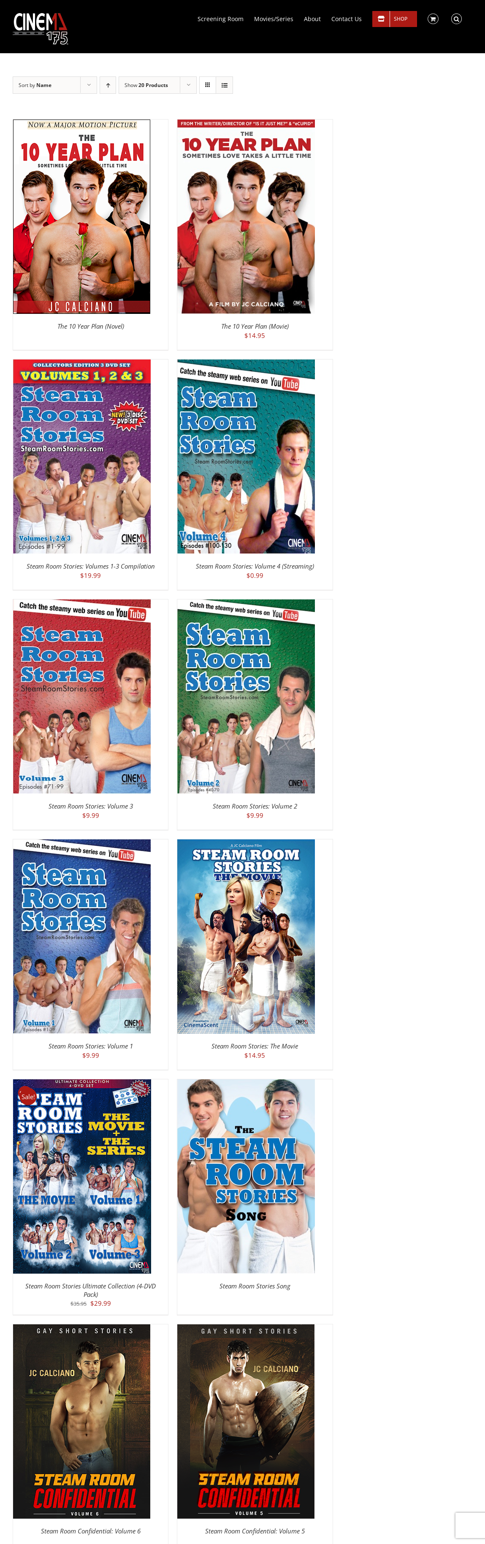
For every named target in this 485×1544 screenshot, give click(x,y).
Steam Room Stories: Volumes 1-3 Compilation (91, 566)
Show (146, 85)
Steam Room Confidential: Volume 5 (255, 1531)
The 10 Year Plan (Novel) (90, 326)
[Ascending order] (108, 85)
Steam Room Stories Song (254, 1286)
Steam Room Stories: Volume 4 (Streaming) (255, 566)
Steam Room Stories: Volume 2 (255, 806)
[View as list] (224, 85)
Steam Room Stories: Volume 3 (91, 806)
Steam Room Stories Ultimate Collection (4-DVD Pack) (90, 1290)
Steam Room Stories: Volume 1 (91, 1046)
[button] (456, 18)
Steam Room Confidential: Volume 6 (91, 1531)
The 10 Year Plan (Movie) (255, 326)
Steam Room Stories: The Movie (254, 1046)
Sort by (35, 85)
